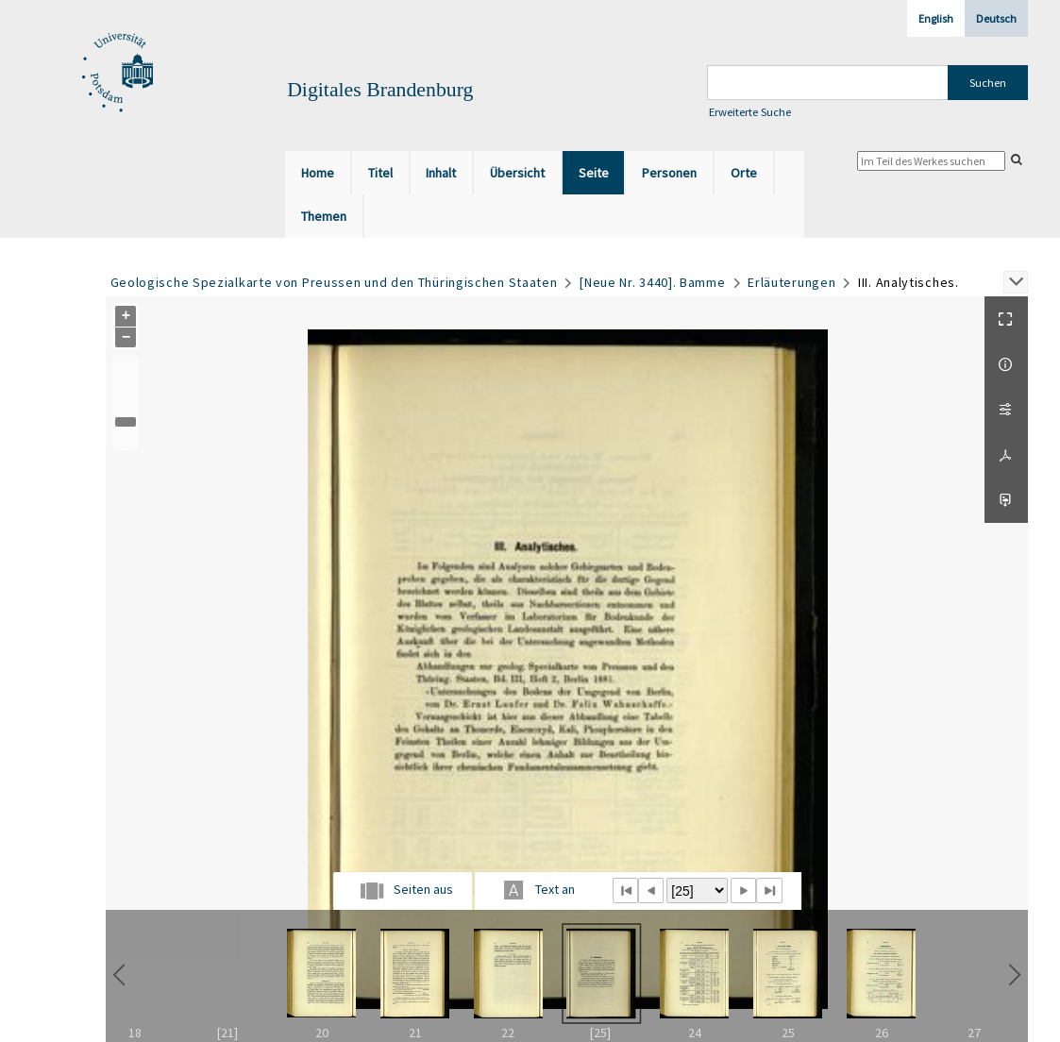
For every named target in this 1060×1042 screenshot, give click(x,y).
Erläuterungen (791, 282)
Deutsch (996, 18)
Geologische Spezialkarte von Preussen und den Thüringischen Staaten (334, 282)
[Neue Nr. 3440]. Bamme (652, 282)
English (935, 18)
